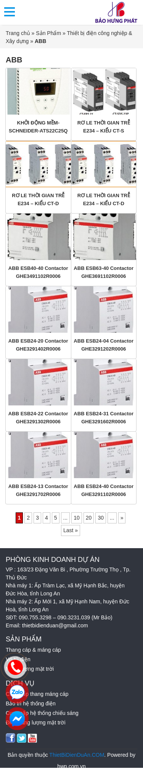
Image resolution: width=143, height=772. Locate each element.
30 (101, 518)
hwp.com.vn (71, 766)
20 (89, 518)
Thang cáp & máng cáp (33, 650)
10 (77, 518)
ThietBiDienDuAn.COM (76, 755)
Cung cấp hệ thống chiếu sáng (42, 713)
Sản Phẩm (48, 33)
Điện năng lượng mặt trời (36, 722)
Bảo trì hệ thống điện (31, 703)
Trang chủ (18, 33)
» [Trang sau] (122, 518)
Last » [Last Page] (70, 530)
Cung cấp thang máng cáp (37, 694)
